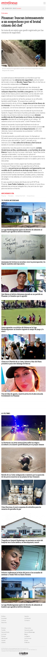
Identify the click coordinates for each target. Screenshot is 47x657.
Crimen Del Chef (20, 196)
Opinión (26, 616)
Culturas (3, 620)
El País (26, 640)
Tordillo (3, 630)
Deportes (4, 622)
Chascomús (27, 628)
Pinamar (3, 196)
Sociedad (18, 8)
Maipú (26, 634)
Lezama (3, 642)
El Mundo (27, 642)
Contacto (27, 620)
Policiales (11, 196)
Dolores (3, 628)
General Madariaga (29, 632)
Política (3, 616)
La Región (27, 636)
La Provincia (27, 638)
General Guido (5, 632)
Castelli (3, 640)
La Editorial (27, 618)
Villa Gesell (4, 638)
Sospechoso (31, 196)
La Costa (3, 634)
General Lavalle (28, 630)
